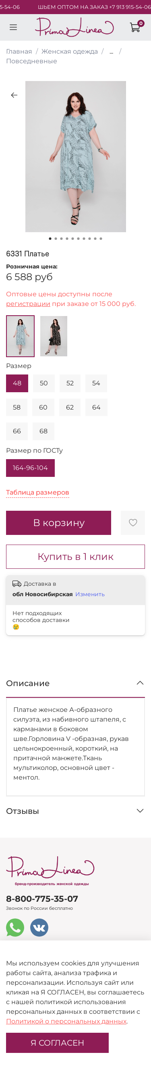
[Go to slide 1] (50, 238)
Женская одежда (69, 51)
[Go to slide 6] (78, 238)
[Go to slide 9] (95, 238)
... (111, 51)
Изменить (90, 594)
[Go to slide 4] (67, 238)
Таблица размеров (37, 492)
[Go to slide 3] (61, 238)
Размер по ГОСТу (34, 450)
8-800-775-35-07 (42, 899)
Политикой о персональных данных (66, 1021)
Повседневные (31, 61)
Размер (18, 366)
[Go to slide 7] (84, 238)
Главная (19, 51)
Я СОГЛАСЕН (57, 1043)
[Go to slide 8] (90, 238)
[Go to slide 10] (101, 238)
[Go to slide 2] (56, 238)
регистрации (28, 304)
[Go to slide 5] (73, 238)
